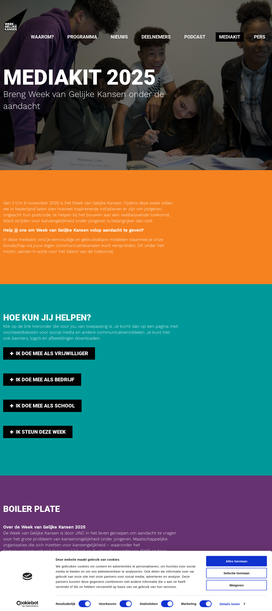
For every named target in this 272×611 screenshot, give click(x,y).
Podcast (194, 37)
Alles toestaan (236, 560)
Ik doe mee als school (42, 397)
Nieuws (119, 37)
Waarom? (42, 37)
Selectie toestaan (237, 572)
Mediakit (229, 37)
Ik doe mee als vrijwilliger (49, 351)
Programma (82, 37)
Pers (259, 37)
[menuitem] (42, 37)
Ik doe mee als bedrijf (42, 374)
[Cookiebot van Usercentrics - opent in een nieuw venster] (27, 603)
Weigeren (236, 584)
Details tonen (230, 602)
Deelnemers (156, 37)
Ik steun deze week (38, 421)
